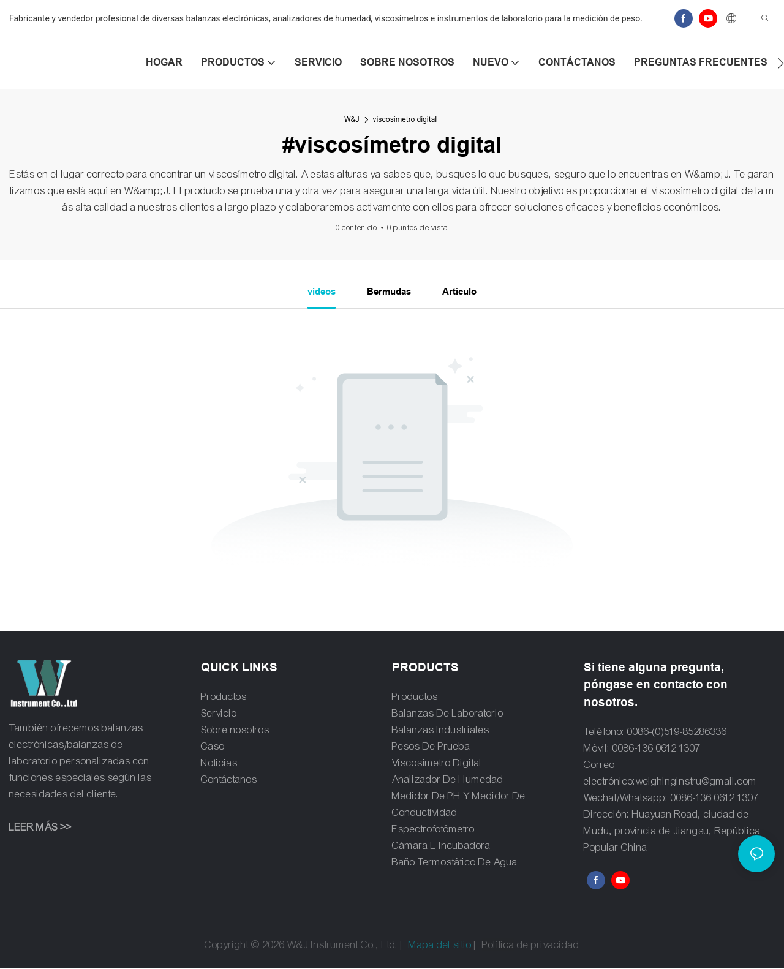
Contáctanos (229, 780)
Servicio (219, 713)
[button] (780, 63)
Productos (224, 697)
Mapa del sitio (440, 945)
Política (498, 945)
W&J (352, 119)
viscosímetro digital (405, 119)
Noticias (219, 763)
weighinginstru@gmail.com (696, 781)
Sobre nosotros (235, 730)
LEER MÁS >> (40, 828)
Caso (213, 747)
